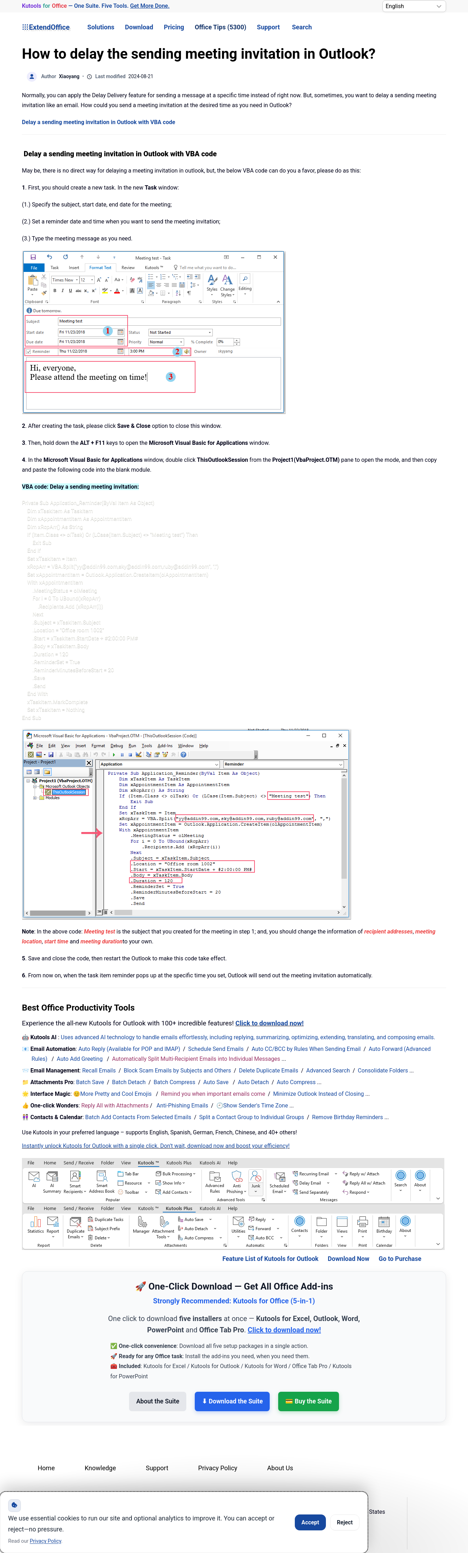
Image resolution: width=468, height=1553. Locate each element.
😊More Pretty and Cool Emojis (113, 1093)
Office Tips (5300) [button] (220, 27)
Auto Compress (296, 1082)
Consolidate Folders (383, 1070)
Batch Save (90, 1082)
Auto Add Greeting (80, 1058)
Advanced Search (328, 1070)
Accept (310, 1522)
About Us (280, 1468)
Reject (345, 1522)
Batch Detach (129, 1082)
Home (46, 1468)
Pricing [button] (174, 27)
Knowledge (100, 1468)
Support (268, 27)
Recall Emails (99, 1070)
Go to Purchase (400, 1258)
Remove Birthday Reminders (347, 1117)
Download (139, 27)
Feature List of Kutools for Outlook (270, 1258)
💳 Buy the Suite (308, 1401)
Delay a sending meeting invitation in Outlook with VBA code (98, 122)
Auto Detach (253, 1082)
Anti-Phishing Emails (182, 1105)
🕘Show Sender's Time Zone (252, 1105)
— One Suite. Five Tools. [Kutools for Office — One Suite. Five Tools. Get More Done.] (96, 6)
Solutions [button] (100, 27)
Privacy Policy (218, 1468)
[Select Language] (414, 6)
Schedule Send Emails (216, 1049)
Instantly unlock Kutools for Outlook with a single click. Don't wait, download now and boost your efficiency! (155, 1145)
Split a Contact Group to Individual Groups (251, 1117)
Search (302, 27)
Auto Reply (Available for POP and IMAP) (129, 1049)
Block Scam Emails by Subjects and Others (177, 1070)
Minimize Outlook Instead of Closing (318, 1093)
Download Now (348, 1258)
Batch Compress (174, 1082)
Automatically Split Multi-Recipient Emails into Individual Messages (196, 1058)
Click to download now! (269, 1023)
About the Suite (157, 1401)
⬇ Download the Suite (232, 1401)
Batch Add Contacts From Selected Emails (138, 1117)
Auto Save (216, 1082)
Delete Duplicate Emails (268, 1070)
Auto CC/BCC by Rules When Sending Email (306, 1049)
